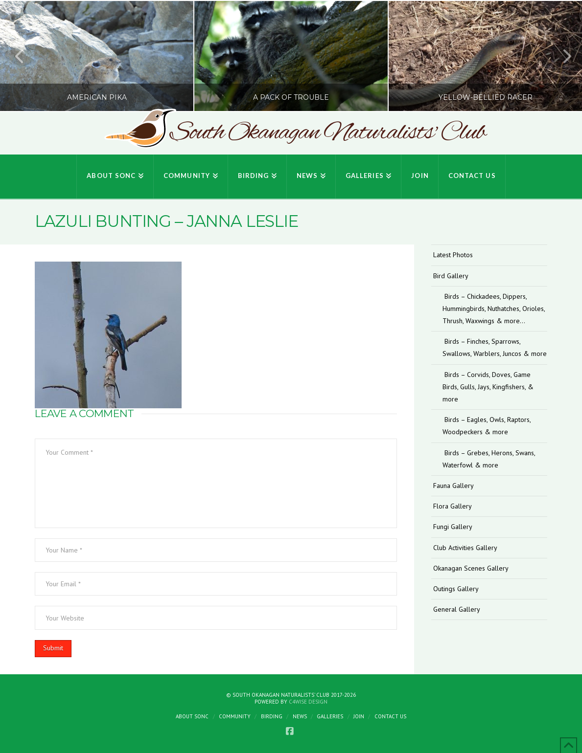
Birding (271, 716)
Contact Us (390, 716)
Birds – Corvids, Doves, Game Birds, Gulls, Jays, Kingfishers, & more (488, 386)
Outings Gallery (456, 588)
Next (561, 56)
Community (235, 716)
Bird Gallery (450, 275)
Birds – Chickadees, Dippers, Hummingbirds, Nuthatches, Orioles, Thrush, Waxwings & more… (493, 308)
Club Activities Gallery (465, 547)
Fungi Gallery (452, 526)
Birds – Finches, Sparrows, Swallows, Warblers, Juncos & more (494, 347)
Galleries (330, 716)
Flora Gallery (452, 506)
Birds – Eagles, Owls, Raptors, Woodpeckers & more (486, 425)
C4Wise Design (308, 701)
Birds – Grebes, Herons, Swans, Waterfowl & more (488, 458)
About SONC (192, 716)
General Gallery (456, 609)
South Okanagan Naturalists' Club (328, 133)
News (300, 716)
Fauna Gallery (453, 485)
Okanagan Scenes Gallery (471, 568)
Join (358, 716)
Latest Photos (453, 254)
